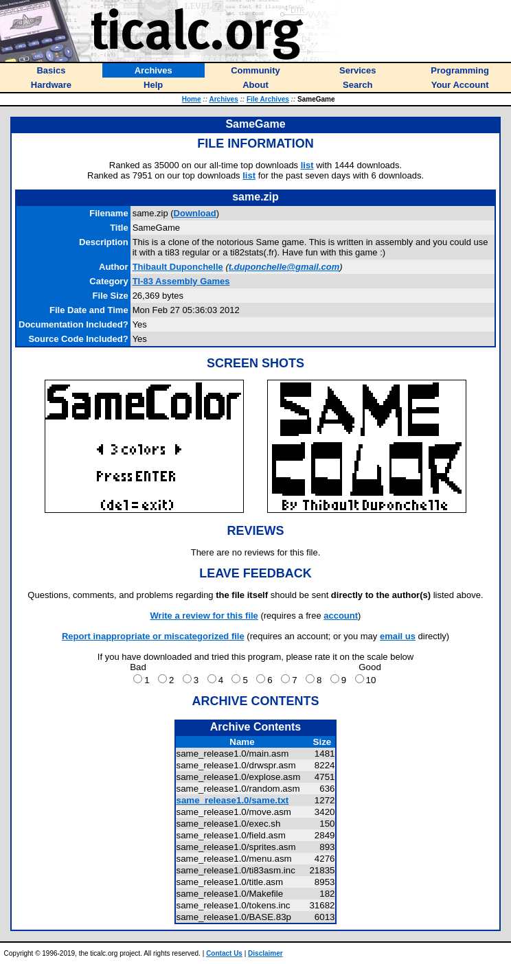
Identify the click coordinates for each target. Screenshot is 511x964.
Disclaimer (265, 953)
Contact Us (224, 953)
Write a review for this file (204, 615)
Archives (223, 99)
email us (398, 636)
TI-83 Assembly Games (181, 281)
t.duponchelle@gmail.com (284, 267)
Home (191, 99)
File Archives (268, 99)
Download (195, 213)
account (340, 615)
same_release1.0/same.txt (233, 800)
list (307, 165)
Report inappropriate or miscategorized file (153, 636)
